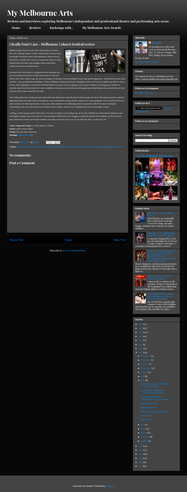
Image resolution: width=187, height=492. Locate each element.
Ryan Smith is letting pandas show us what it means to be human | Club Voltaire (160, 296)
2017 (140, 450)
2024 (140, 332)
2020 (140, 348)
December (146, 356)
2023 (140, 336)
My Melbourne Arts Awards (101, 28)
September (146, 368)
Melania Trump (64, 146)
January (145, 441)
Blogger (110, 486)
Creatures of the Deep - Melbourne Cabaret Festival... (155, 398)
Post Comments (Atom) (74, 250)
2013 (140, 466)
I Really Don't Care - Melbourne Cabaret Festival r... (155, 385)
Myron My (157, 42)
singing (103, 146)
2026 (140, 324)
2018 (140, 446)
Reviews (35, 28)
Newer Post (16, 239)
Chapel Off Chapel (26, 135)
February (145, 436)
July (143, 376)
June (143, 380)
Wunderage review (149, 403)
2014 (140, 462)
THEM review (146, 419)
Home (16, 28)
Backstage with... (61, 28)
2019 (140, 352)
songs (111, 146)
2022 (140, 340)
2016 (140, 454)
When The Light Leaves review (154, 411)
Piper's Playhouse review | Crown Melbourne (159, 277)
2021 (140, 344)
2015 (140, 458)
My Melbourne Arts (40, 13)
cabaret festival (33, 146)
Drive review (146, 415)
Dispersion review (148, 407)
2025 (140, 328)
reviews (95, 146)
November (146, 360)
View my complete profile (147, 61)
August (144, 372)
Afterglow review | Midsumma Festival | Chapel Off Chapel (161, 234)
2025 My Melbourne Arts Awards (154, 156)
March (144, 432)
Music (87, 146)
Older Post (119, 239)
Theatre (118, 146)
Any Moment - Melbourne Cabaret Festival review (152, 391)
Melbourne (77, 146)
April (143, 428)
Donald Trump (49, 146)
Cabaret (21, 146)
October (145, 364)
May (143, 424)
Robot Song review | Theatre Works (160, 214)
